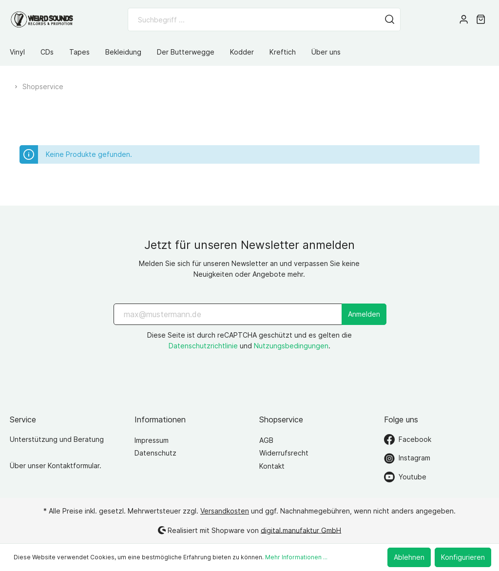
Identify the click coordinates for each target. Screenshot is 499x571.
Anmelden (364, 314)
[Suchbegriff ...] (254, 19)
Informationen (160, 419)
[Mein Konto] (463, 19)
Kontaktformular (73, 465)
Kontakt (272, 466)
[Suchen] (390, 19)
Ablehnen (409, 557)
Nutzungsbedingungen (291, 346)
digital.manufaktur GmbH (301, 530)
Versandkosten (224, 511)
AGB (266, 440)
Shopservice (281, 419)
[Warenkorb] (480, 19)
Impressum (151, 440)
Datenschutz (155, 453)
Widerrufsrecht (283, 453)
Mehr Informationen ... (296, 557)
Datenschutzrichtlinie (203, 346)
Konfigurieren (463, 557)
